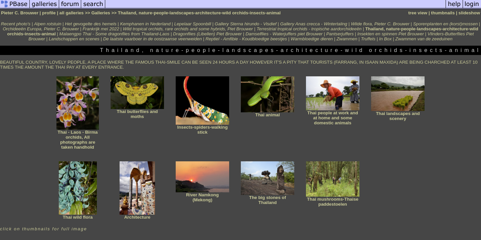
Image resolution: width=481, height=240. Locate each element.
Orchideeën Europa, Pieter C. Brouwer (41, 28)
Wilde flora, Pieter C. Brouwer (380, 23)
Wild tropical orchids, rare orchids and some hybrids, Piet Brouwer (188, 28)
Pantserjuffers (340, 33)
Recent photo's (16, 23)
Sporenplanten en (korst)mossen (445, 23)
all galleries (71, 12)
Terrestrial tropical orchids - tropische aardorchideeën (309, 28)
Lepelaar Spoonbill (192, 23)
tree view (417, 12)
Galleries (100, 12)
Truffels (368, 38)
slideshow (469, 12)
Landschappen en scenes (75, 38)
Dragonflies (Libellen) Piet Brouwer (207, 33)
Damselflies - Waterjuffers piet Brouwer (284, 33)
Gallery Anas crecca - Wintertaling (313, 23)
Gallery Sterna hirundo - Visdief (246, 23)
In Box (385, 38)
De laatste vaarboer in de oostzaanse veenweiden (152, 38)
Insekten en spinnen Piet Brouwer (390, 33)
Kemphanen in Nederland (145, 23)
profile (49, 12)
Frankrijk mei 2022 (101, 28)
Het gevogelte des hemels (90, 23)
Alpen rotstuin (47, 23)
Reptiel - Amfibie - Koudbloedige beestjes (246, 38)
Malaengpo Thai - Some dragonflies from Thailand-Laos (114, 33)
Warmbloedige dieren (312, 38)
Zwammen (346, 38)
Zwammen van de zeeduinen (423, 38)
